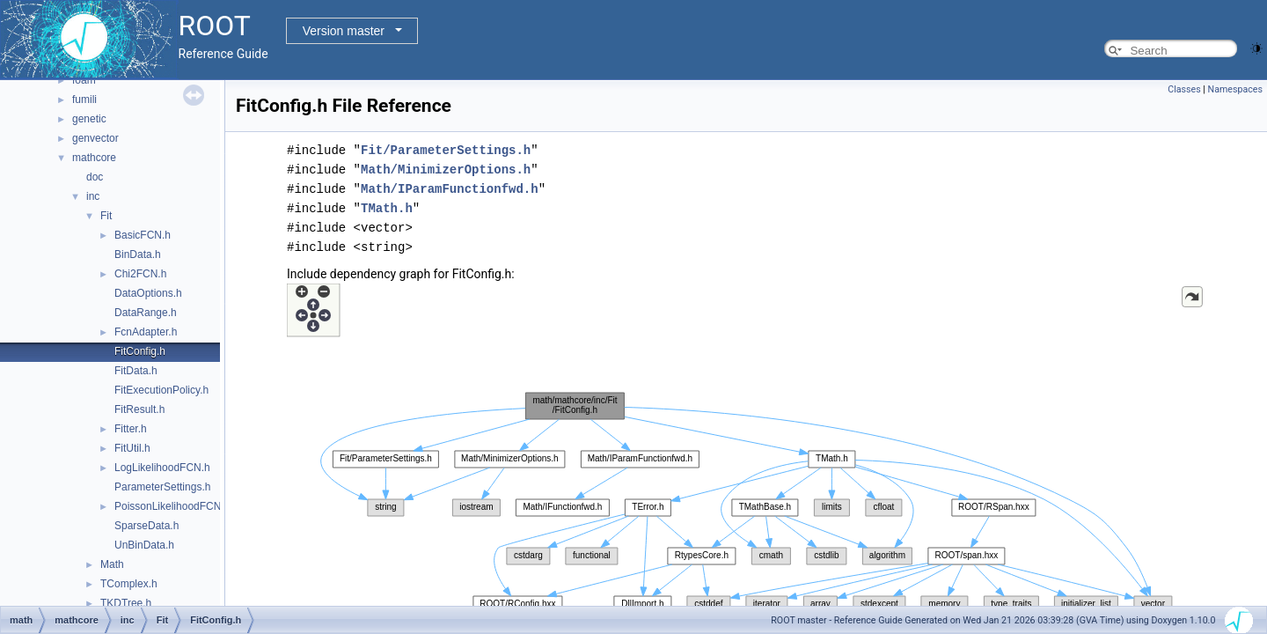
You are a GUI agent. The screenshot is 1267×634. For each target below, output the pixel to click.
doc (94, 177)
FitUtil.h (132, 448)
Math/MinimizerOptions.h (446, 169)
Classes (1184, 89)
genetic (89, 119)
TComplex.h (128, 584)
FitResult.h (139, 409)
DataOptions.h (148, 293)
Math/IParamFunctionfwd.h (449, 189)
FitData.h (135, 371)
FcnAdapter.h (145, 332)
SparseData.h (146, 526)
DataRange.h (145, 312)
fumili (84, 99)
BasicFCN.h (142, 235)
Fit (106, 216)
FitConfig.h (139, 351)
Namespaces (1235, 89)
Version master (343, 31)
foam (84, 80)
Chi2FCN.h (140, 274)
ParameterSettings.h (162, 487)
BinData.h (137, 254)
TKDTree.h (125, 603)
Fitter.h (130, 429)
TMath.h (387, 208)
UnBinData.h (144, 545)
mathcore (94, 157)
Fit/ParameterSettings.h (446, 150)
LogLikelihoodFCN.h (162, 467)
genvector (95, 138)
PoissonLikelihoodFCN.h (172, 506)
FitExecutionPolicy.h (161, 390)
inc (92, 196)
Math (112, 564)
